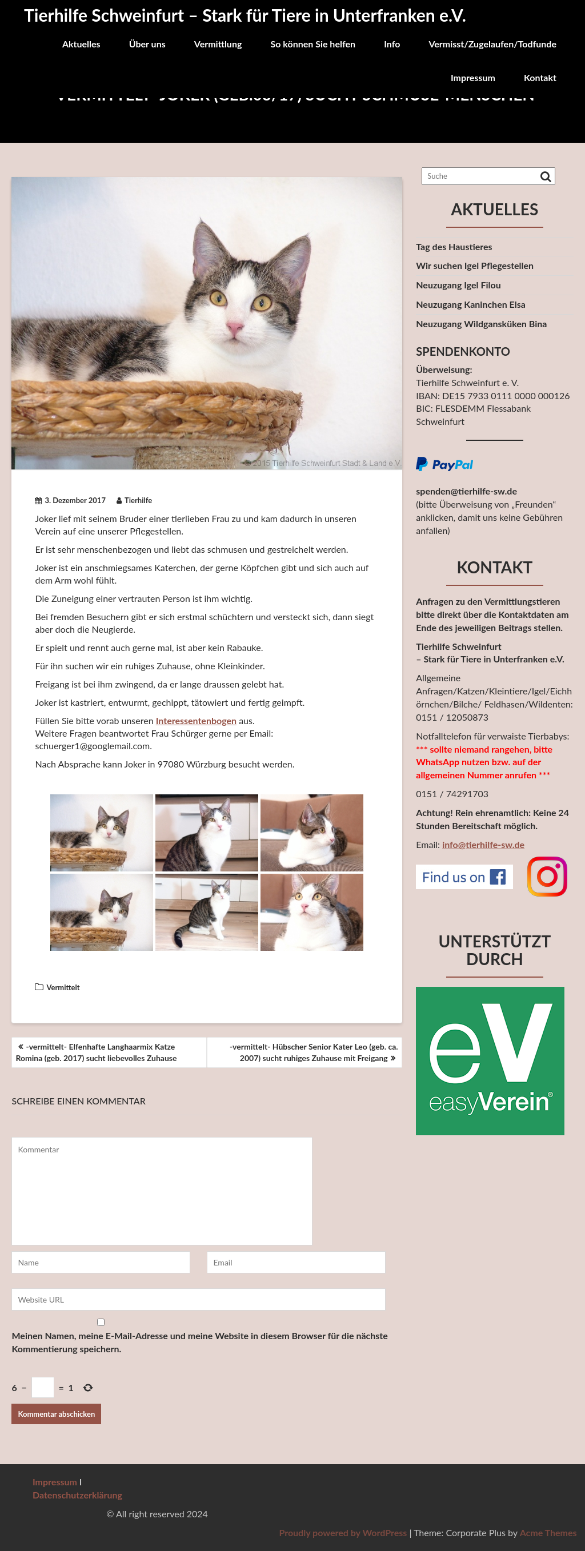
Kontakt (540, 77)
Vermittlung (218, 43)
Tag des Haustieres (454, 246)
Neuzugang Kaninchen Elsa (471, 304)
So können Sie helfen (312, 43)
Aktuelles (81, 43)
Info (392, 43)
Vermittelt (62, 987)
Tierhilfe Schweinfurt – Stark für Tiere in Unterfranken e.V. (245, 15)
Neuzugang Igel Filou (458, 284)
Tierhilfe (134, 500)
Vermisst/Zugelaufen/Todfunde (492, 43)
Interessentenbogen (196, 720)
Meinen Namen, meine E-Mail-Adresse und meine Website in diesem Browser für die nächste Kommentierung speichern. (199, 1342)
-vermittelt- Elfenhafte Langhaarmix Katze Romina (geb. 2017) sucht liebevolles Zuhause (96, 1052)
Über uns (147, 43)
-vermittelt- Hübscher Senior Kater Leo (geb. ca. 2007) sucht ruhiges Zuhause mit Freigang (314, 1052)
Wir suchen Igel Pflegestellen (475, 265)
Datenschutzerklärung (77, 1494)
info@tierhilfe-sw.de (483, 844)
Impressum (473, 77)
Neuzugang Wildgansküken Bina (481, 323)
